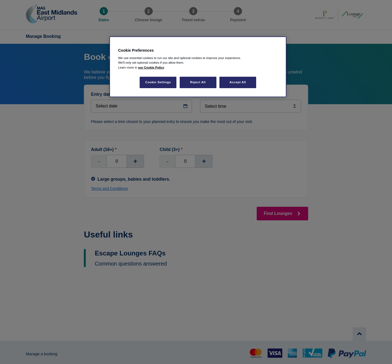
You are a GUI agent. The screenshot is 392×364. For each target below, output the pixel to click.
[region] (197, 66)
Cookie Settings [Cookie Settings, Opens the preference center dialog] (158, 82)
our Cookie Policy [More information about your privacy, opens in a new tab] (151, 67)
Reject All (198, 82)
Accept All (237, 82)
